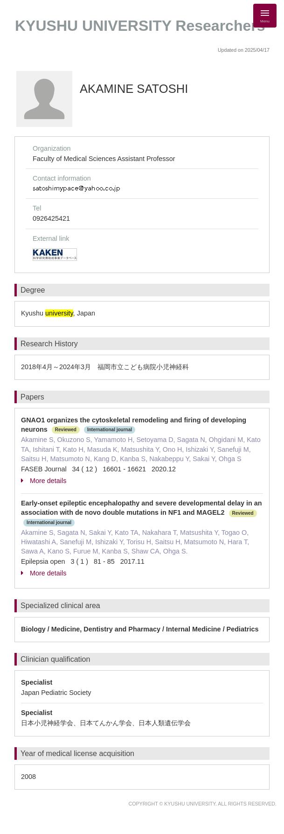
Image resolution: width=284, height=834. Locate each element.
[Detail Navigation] (265, 16)
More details (43, 480)
